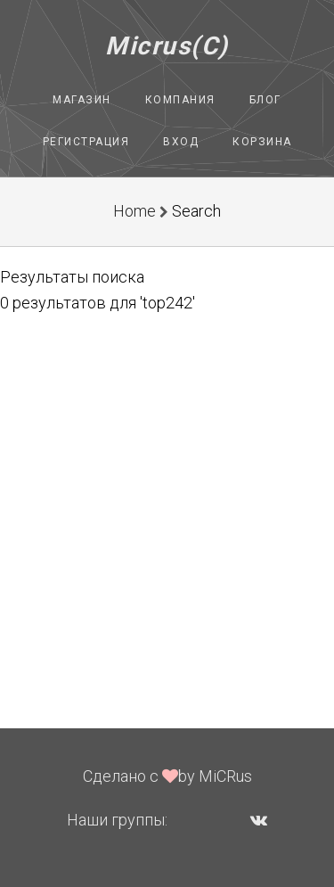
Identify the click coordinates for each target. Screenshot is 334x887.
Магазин (82, 100)
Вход (181, 142)
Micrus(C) (167, 46)
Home (134, 210)
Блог (265, 100)
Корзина (262, 142)
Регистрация (86, 142)
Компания (180, 100)
